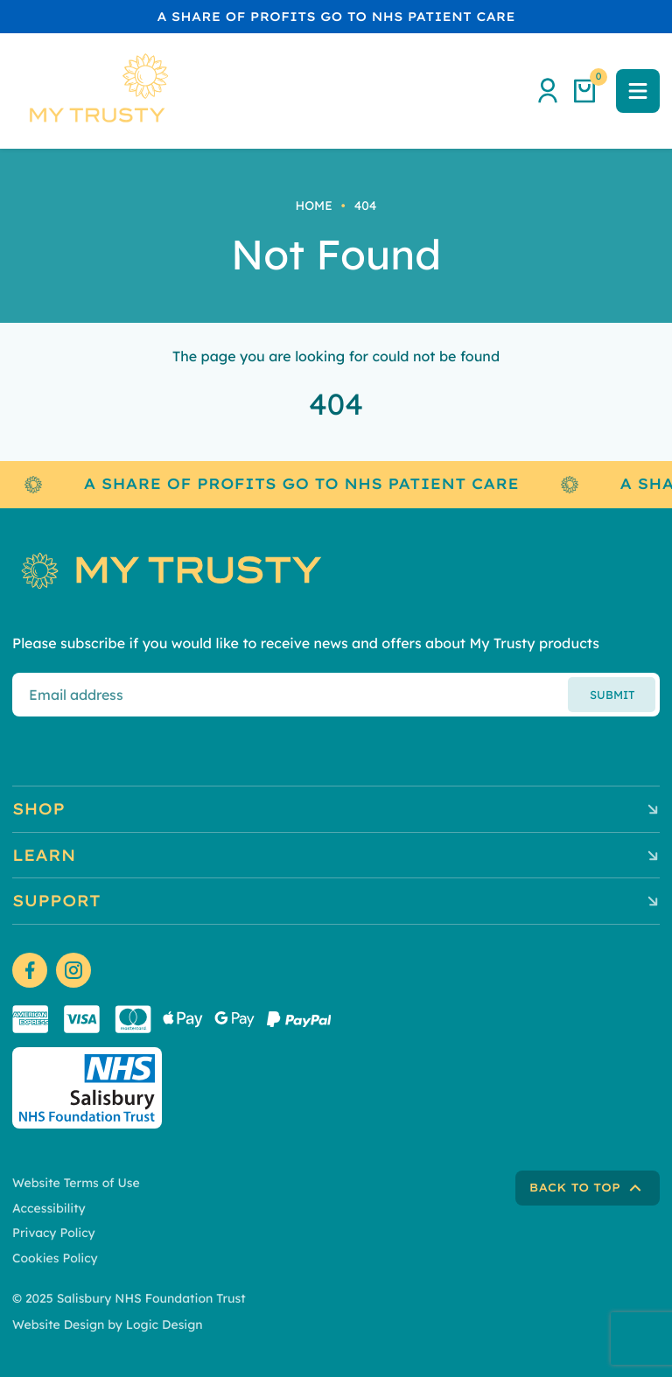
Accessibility (49, 1208)
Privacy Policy (53, 1233)
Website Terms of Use (76, 1183)
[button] (638, 91)
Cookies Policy (55, 1258)
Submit (612, 695)
